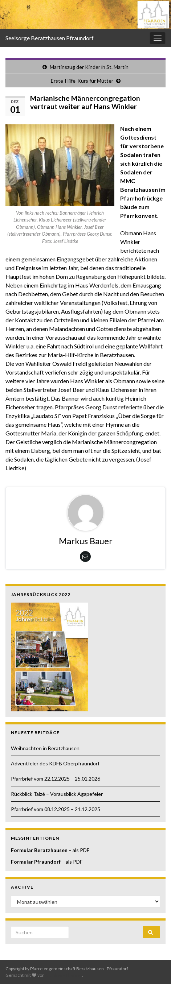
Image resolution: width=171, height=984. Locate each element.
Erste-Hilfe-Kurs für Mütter (82, 81)
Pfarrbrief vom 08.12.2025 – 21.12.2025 (55, 809)
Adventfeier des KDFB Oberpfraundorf (55, 763)
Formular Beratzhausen (39, 850)
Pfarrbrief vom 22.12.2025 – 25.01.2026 (55, 779)
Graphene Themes (63, 975)
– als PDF (78, 850)
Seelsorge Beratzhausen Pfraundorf (49, 37)
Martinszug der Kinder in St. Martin (89, 67)
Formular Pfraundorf (36, 862)
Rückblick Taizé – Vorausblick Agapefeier (57, 794)
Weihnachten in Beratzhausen (45, 748)
